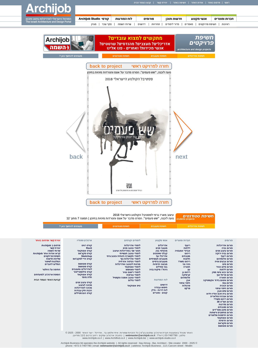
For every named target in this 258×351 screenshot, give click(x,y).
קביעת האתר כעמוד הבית (47, 279)
